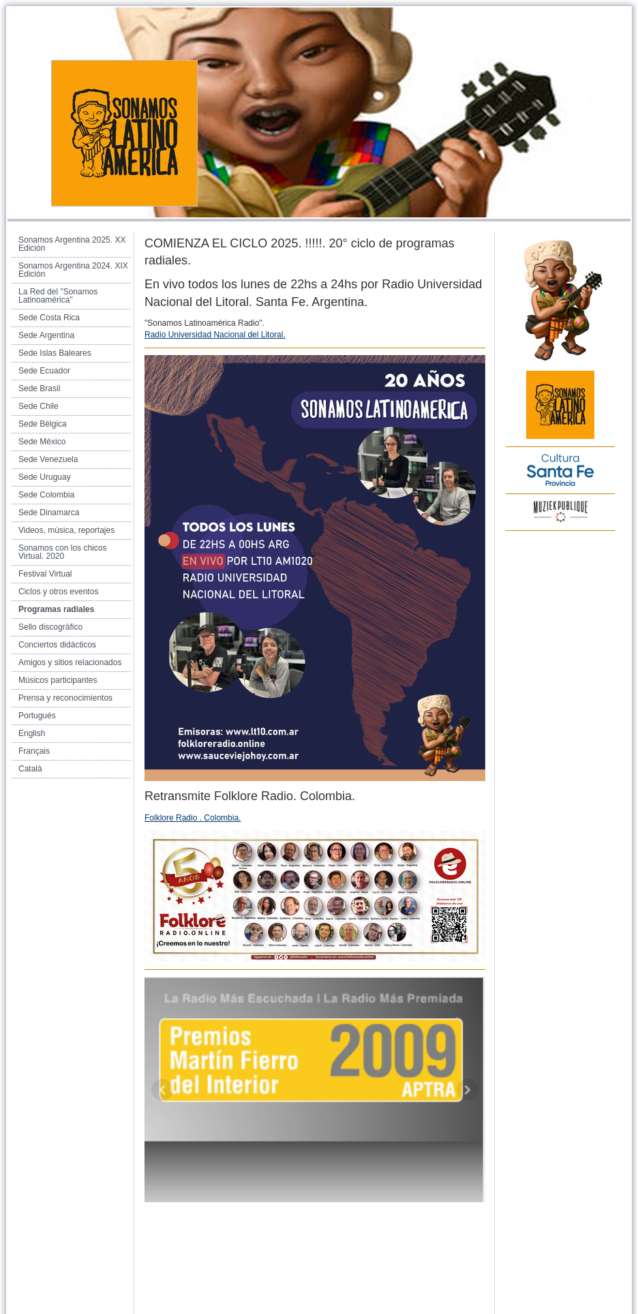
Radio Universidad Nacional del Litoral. (215, 334)
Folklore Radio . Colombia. (193, 818)
